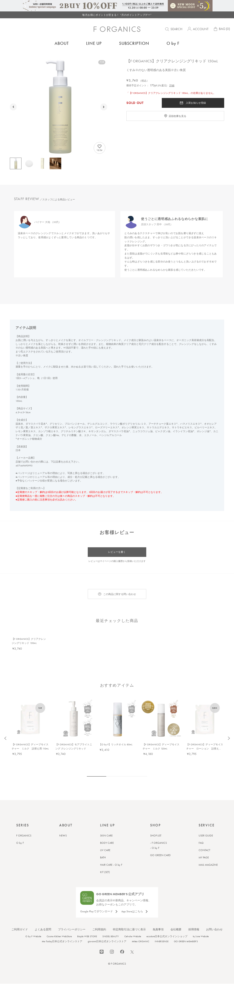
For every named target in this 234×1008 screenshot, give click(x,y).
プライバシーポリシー (71, 913)
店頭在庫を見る (177, 128)
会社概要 (175, 913)
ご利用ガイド (19, 913)
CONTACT (204, 834)
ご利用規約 (99, 913)
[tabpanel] (64, 253)
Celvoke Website (132, 920)
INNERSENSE (161, 925)
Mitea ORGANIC (140, 925)
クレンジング (57, 58)
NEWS (63, 819)
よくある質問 (43, 913)
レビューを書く (117, 552)
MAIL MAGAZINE (208, 848)
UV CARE (105, 834)
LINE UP (94, 45)
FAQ (201, 826)
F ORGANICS (24, 58)
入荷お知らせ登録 (196, 115)
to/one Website (201, 920)
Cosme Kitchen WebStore (59, 920)
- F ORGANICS (158, 826)
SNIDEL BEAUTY (110, 920)
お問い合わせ (214, 913)
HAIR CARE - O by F (111, 848)
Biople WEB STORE (87, 920)
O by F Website (33, 920)
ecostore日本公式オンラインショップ (166, 920)
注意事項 (45, 499)
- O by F (154, 831)
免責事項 (158, 913)
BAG (221, 32)
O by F (173, 45)
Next (229, 722)
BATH (103, 841)
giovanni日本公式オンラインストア (107, 925)
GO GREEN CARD (160, 839)
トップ (9, 58)
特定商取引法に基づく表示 (129, 913)
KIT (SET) (105, 856)
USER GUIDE (206, 819)
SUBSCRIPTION (134, 45)
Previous (5, 722)
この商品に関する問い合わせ (119, 594)
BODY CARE (107, 826)
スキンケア (40, 58)
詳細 (171, 98)
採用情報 (193, 913)
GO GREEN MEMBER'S (186, 925)
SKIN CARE (106, 819)
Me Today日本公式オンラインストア (62, 925)
